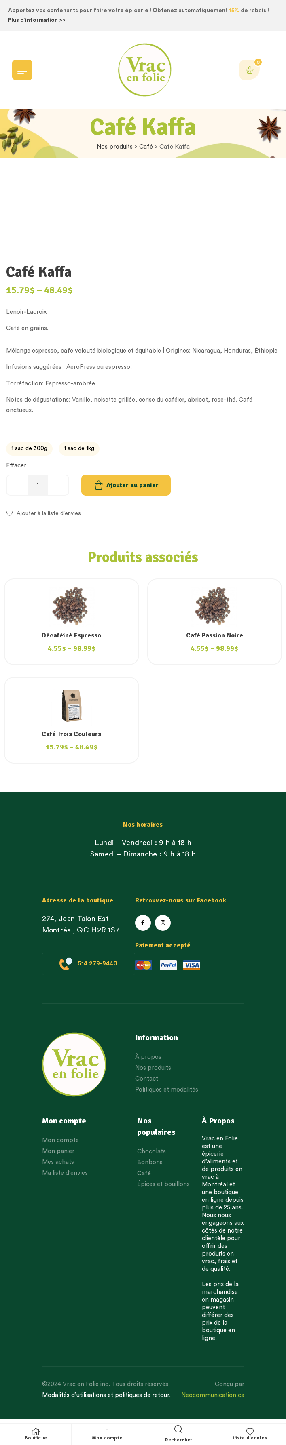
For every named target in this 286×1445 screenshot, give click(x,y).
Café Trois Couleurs (71, 734)
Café (146, 147)
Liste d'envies (250, 1438)
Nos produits (115, 147)
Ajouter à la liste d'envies (49, 513)
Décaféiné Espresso (71, 635)
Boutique (36, 1438)
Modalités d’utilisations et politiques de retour (105, 1395)
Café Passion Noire (214, 635)
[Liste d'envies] (250, 1432)
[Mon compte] (107, 1432)
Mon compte (107, 1438)
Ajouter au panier (132, 485)
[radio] (29, 449)
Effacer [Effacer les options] (16, 466)
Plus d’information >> (37, 20)
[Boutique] (36, 1432)
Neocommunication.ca (212, 1395)
